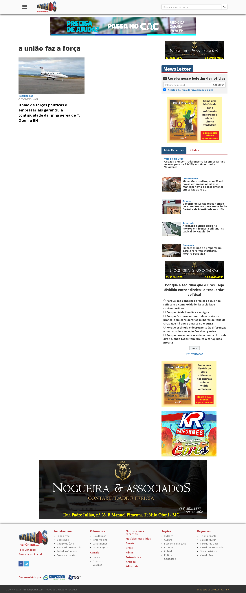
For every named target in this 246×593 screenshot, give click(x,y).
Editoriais (132, 566)
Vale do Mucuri (208, 539)
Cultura (168, 539)
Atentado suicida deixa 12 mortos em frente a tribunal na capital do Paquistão (203, 228)
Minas (130, 552)
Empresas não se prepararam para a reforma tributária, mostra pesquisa (202, 250)
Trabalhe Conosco (67, 551)
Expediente (63, 536)
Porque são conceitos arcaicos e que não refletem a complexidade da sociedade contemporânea (192, 304)
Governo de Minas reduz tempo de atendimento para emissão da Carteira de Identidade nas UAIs (205, 206)
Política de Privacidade (69, 547)
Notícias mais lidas (138, 538)
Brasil (129, 548)
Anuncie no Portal (30, 554)
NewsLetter (177, 69)
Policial (168, 551)
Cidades (168, 536)
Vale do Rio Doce (209, 543)
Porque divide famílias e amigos (187, 312)
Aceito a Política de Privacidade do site (190, 89)
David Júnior (99, 536)
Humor (96, 557)
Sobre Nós (63, 539)
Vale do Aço (206, 555)
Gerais (130, 543)
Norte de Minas (208, 551)
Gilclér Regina (100, 547)
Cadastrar (218, 84)
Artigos (131, 562)
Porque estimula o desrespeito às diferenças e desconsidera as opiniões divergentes (194, 329)
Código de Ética (65, 543)
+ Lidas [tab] (194, 150)
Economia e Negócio (175, 543)
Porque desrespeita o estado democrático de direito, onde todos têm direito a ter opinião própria (195, 338)
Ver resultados (194, 354)
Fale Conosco (27, 549)
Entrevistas (133, 557)
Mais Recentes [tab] (174, 150)
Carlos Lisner (100, 543)
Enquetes (98, 561)
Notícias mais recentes (135, 532)
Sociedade (170, 558)
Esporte (168, 547)
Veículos (97, 564)
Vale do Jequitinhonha (212, 547)
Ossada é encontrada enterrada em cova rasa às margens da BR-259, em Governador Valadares (194, 164)
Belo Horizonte (208, 536)
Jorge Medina (100, 539)
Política (168, 555)
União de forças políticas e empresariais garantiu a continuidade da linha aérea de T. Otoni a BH (49, 112)
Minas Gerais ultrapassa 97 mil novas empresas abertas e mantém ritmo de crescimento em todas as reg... (203, 185)
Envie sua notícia (66, 555)
